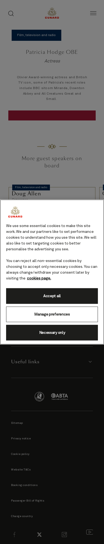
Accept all (52, 296)
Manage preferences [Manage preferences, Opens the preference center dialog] (52, 314)
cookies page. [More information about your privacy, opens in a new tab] (39, 278)
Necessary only (52, 332)
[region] (52, 272)
